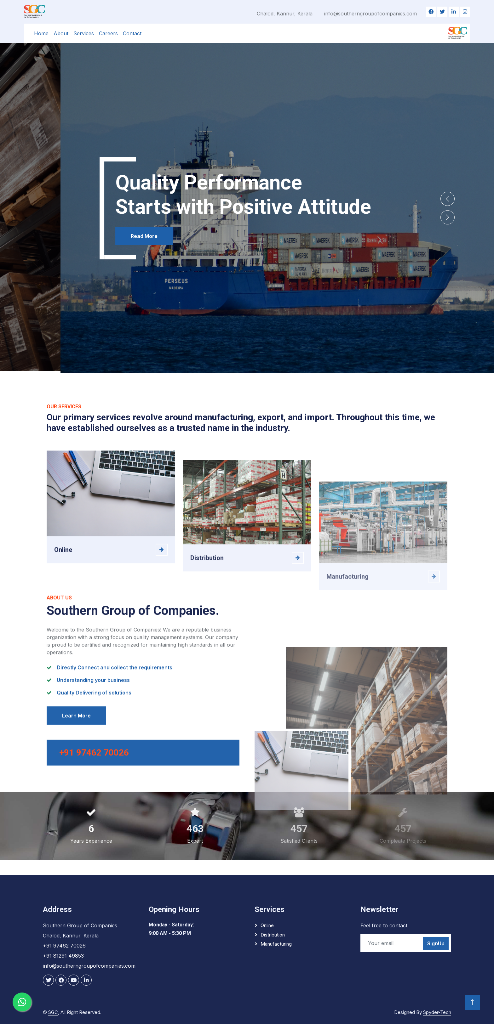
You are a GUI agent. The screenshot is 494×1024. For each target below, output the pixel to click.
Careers (108, 33)
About (61, 33)
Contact (132, 33)
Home (41, 33)
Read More (83, 247)
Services (83, 33)
